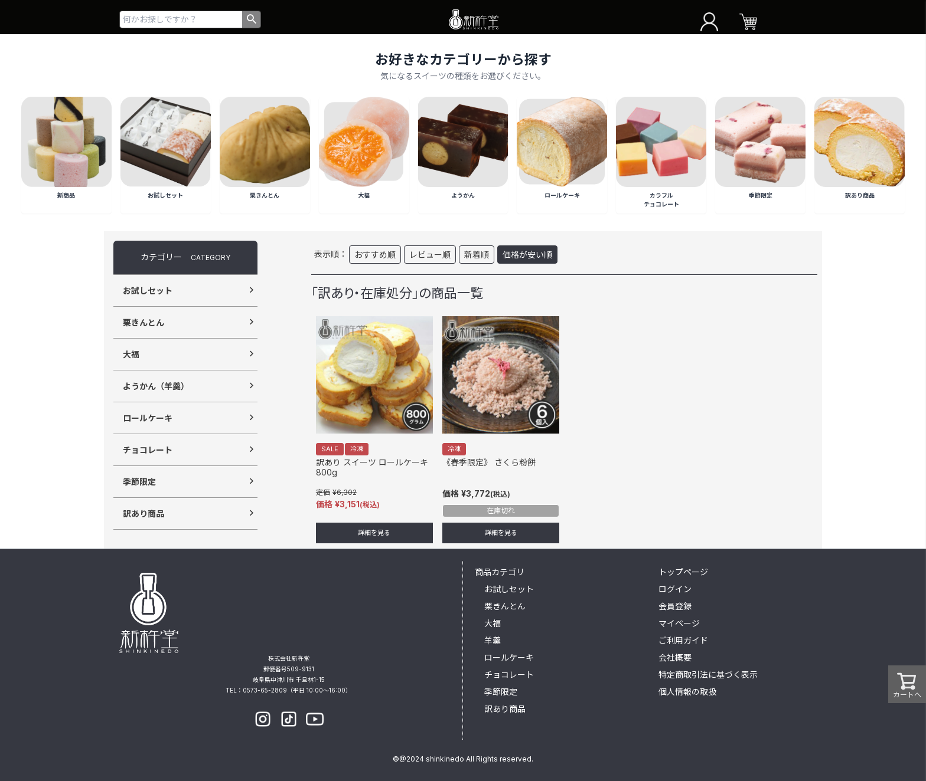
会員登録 (675, 606)
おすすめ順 (375, 255)
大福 (131, 354)
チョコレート (147, 450)
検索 (251, 19)
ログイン (675, 589)
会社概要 (675, 657)
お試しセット (147, 291)
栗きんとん (143, 322)
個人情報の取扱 (687, 692)
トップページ (683, 572)
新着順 (476, 255)
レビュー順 (430, 255)
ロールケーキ (147, 418)
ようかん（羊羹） (156, 386)
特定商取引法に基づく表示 (708, 675)
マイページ (679, 623)
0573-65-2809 (265, 690)
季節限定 (139, 482)
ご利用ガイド (683, 640)
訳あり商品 (143, 513)
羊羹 (492, 640)
